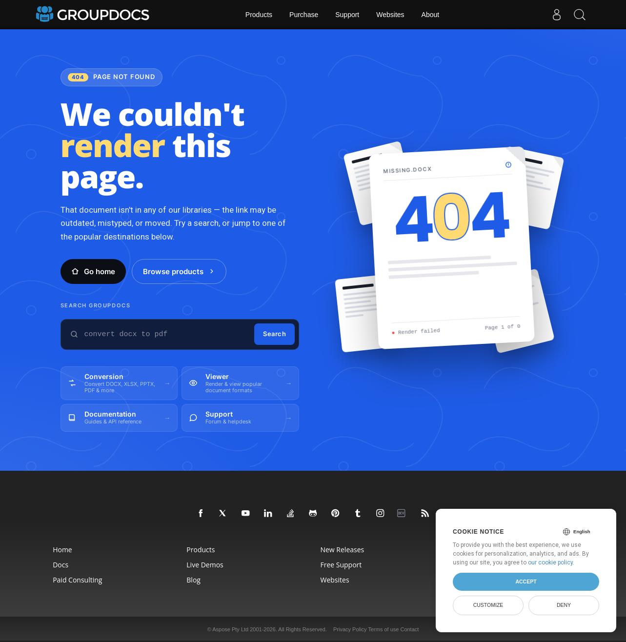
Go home (93, 271)
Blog (193, 579)
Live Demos (204, 564)
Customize (488, 605)
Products (258, 15)
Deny (564, 605)
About (431, 15)
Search (274, 334)
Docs (60, 564)
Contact (409, 629)
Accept (525, 581)
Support (347, 15)
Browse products (179, 271)
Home (62, 549)
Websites (390, 15)
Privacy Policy (349, 629)
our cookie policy (550, 562)
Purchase (303, 15)
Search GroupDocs (96, 305)
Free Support (341, 564)
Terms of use (383, 629)
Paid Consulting (77, 579)
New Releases (342, 549)
